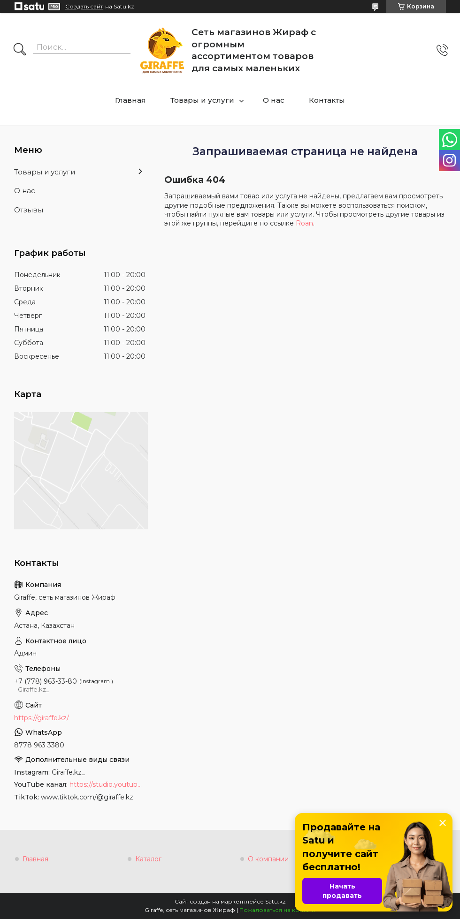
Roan (304, 223)
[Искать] (19, 50)
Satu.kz (275, 901)
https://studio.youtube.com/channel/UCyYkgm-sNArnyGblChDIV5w (107, 784)
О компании (268, 859)
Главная (130, 100)
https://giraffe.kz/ (41, 718)
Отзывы (28, 209)
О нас (273, 100)
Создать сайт (84, 6)
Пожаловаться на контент (277, 909)
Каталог (148, 859)
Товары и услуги (202, 100)
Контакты (327, 100)
